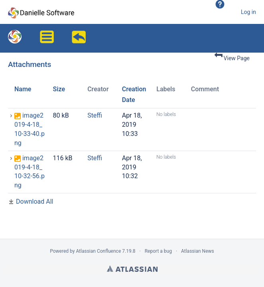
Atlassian (132, 268)
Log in (248, 12)
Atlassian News (197, 251)
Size (59, 89)
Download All (34, 201)
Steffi (94, 115)
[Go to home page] (41, 12)
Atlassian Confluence (98, 251)
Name (22, 89)
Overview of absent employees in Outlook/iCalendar (80, 39)
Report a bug (158, 251)
